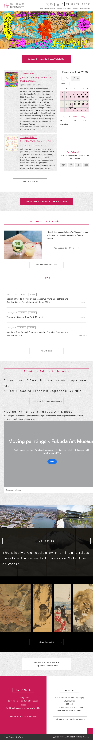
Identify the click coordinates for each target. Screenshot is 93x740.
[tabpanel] (46, 30)
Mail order (73, 7)
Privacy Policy (8, 737)
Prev (65, 78)
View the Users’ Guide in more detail (23, 717)
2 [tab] (45, 46)
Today (75, 78)
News (57, 7)
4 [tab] (50, 46)
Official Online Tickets (81, 7)
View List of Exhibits (30, 181)
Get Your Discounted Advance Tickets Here (46, 59)
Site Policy (19, 737)
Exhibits (32, 294)
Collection (49, 7)
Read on (82, 302)
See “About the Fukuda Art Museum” (46, 401)
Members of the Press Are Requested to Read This (46, 664)
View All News (46, 351)
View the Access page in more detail (69, 719)
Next (65, 84)
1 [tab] (42, 46)
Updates (22, 294)
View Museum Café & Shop (64, 248)
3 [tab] (47, 46)
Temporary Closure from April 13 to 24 (25, 317)
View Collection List (46, 642)
